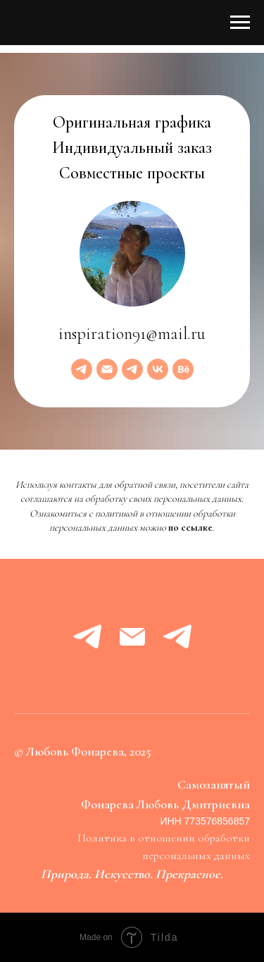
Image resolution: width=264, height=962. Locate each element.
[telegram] (81, 369)
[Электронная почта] (107, 369)
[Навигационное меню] (240, 23)
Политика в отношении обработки (163, 838)
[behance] (183, 369)
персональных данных (196, 856)
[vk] (157, 369)
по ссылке (190, 528)
